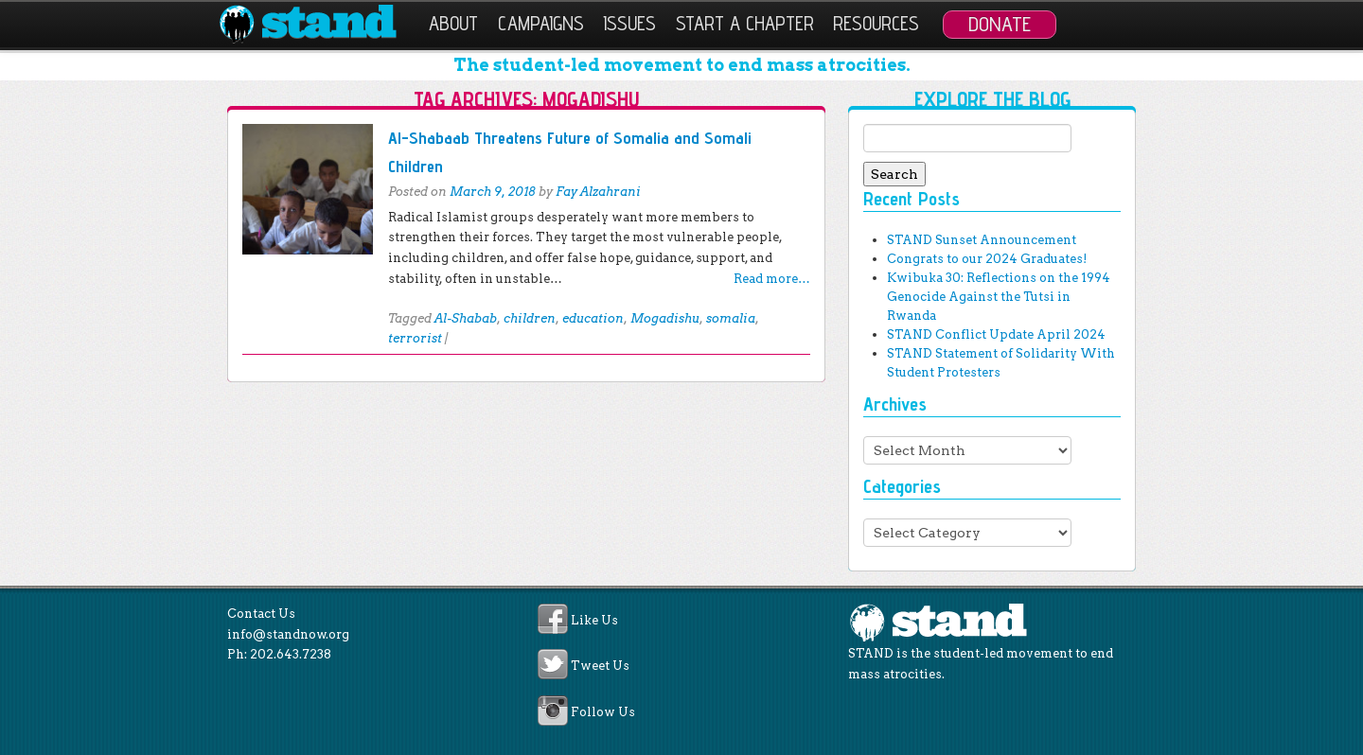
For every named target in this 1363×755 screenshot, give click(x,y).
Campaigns (541, 23)
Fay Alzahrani (598, 191)
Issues (629, 23)
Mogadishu (664, 318)
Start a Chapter (745, 23)
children (530, 318)
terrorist (415, 338)
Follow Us (603, 712)
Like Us (594, 620)
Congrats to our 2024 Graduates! (987, 259)
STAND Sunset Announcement (981, 240)
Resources (876, 23)
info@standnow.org (288, 634)
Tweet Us (600, 666)
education (593, 318)
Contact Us (261, 613)
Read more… (772, 279)
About (453, 23)
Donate (999, 23)
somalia (730, 318)
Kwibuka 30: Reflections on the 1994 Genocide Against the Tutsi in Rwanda (998, 297)
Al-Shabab (465, 318)
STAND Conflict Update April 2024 (996, 334)
